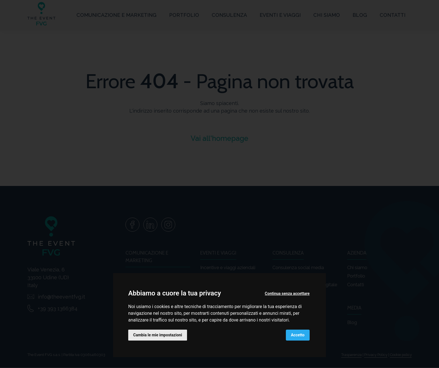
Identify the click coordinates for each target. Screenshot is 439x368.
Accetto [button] (298, 335)
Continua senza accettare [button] (287, 293)
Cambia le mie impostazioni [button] (157, 335)
